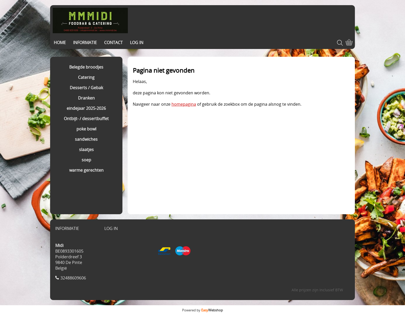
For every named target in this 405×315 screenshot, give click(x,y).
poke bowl (86, 129)
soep (86, 160)
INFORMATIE (85, 42)
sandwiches (86, 139)
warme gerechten (86, 170)
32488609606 (73, 278)
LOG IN (136, 42)
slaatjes (86, 149)
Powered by (202, 310)
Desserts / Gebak (86, 87)
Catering (86, 77)
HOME (60, 42)
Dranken (86, 98)
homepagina (184, 104)
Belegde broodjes (86, 67)
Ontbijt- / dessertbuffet (86, 118)
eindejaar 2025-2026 (86, 108)
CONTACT (113, 42)
